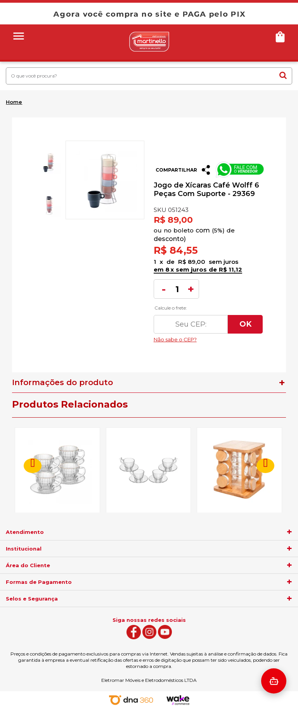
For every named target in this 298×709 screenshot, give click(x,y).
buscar (283, 75)
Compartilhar (176, 170)
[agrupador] (289, 532)
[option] (48, 162)
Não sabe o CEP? (208, 337)
